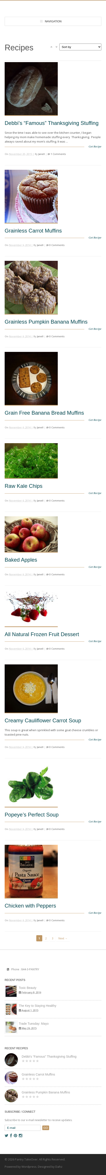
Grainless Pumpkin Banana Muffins (46, 322)
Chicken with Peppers (30, 906)
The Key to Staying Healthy (37, 1005)
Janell (41, 154)
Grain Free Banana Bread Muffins (44, 413)
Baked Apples (21, 560)
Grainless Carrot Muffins (33, 231)
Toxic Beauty (27, 988)
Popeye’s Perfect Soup (32, 815)
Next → (62, 938)
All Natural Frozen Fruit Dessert (42, 634)
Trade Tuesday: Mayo (34, 1023)
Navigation (53, 21)
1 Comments (58, 154)
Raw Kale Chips (23, 486)
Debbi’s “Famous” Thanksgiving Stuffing (51, 123)
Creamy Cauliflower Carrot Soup (43, 720)
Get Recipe (95, 146)
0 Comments (56, 245)
